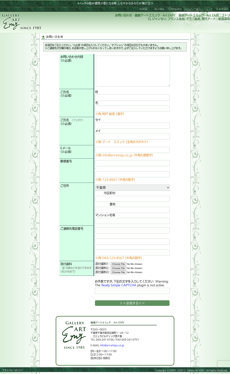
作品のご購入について (198, 10)
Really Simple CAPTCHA (118, 285)
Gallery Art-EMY (196, 370)
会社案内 (175, 9)
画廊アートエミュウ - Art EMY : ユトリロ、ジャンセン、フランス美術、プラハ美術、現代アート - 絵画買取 (189, 17)
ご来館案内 (159, 9)
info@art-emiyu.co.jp (112, 345)
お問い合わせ (222, 9)
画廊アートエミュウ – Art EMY (143, 9)
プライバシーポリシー (12, 370)
